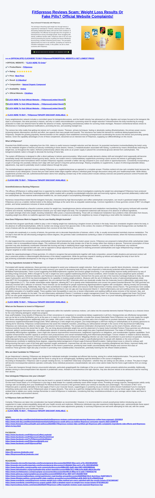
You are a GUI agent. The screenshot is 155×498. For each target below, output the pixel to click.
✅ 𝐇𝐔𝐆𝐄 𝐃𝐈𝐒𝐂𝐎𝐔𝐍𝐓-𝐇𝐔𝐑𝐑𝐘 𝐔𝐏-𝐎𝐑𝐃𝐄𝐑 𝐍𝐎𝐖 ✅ (51, 52)
